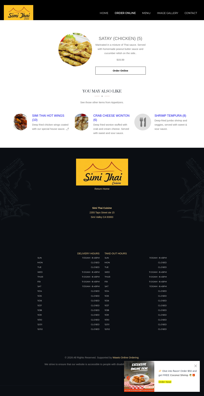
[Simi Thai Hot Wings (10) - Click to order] (21, 122)
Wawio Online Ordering (126, 357)
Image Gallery (167, 13)
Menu (146, 13)
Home (104, 13)
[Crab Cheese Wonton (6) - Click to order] (82, 122)
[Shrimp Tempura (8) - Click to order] (143, 122)
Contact (191, 13)
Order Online (125, 13)
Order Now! (164, 381)
